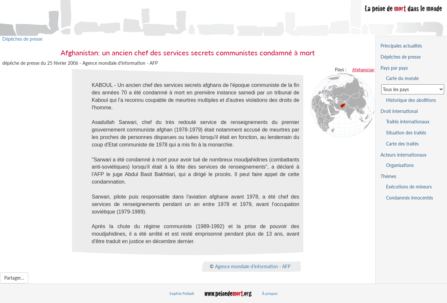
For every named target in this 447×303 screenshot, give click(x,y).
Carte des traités (402, 143)
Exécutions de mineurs (409, 186)
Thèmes (388, 176)
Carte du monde (402, 78)
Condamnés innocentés (409, 197)
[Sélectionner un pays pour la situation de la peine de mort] (412, 89)
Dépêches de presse (22, 39)
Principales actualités (401, 45)
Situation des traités (406, 132)
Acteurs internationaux (403, 155)
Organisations (400, 165)
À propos (270, 293)
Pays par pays (394, 68)
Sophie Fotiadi (181, 293)
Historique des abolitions (411, 100)
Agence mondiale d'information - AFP (252, 266)
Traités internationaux (407, 121)
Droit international (399, 111)
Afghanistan (363, 69)
